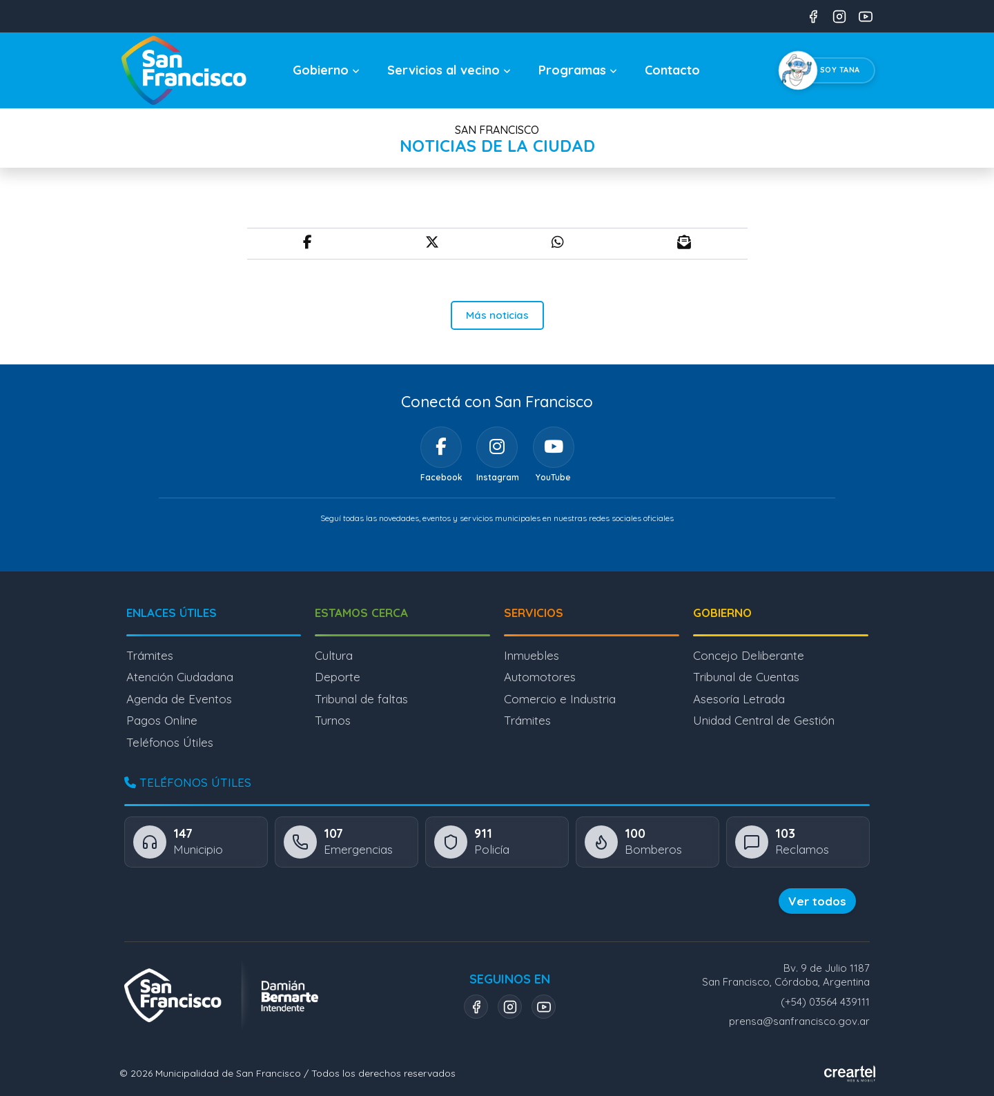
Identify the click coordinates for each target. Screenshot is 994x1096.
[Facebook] (441, 447)
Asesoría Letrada (739, 699)
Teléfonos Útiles (169, 742)
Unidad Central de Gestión (764, 720)
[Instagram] (497, 447)
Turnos (333, 720)
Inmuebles (531, 655)
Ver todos (817, 901)
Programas (577, 70)
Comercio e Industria (560, 699)
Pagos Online (161, 720)
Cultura (334, 655)
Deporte (337, 676)
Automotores (540, 676)
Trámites (149, 655)
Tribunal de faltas (361, 699)
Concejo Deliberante (748, 655)
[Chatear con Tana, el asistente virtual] (829, 70)
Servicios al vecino (449, 70)
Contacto (672, 70)
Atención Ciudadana (179, 676)
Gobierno (326, 70)
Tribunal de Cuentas (746, 676)
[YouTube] (553, 447)
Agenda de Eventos (179, 699)
